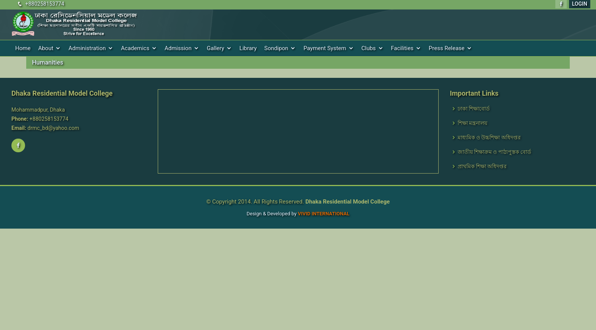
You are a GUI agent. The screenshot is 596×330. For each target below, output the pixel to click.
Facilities (402, 48)
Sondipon (276, 48)
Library (248, 48)
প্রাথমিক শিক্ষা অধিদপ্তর (482, 166)
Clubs (368, 48)
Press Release (446, 48)
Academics (135, 48)
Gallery (215, 48)
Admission (178, 48)
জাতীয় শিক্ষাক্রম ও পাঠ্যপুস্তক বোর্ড (494, 152)
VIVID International (323, 213)
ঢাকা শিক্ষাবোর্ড (474, 108)
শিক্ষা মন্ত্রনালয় (472, 123)
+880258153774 (44, 4)
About (45, 48)
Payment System (324, 48)
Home (22, 48)
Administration (87, 48)
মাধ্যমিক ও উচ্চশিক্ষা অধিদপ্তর (489, 137)
